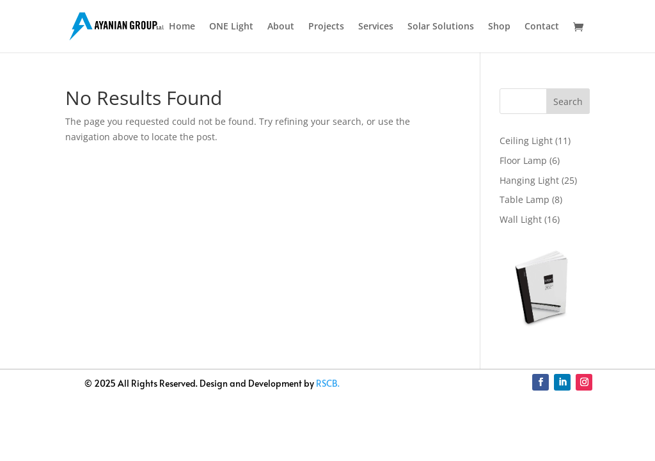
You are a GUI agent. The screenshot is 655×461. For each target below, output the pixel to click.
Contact (542, 27)
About (280, 27)
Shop (499, 27)
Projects (326, 27)
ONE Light (231, 27)
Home (182, 27)
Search (568, 101)
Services (375, 27)
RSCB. (328, 383)
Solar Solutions (440, 27)
